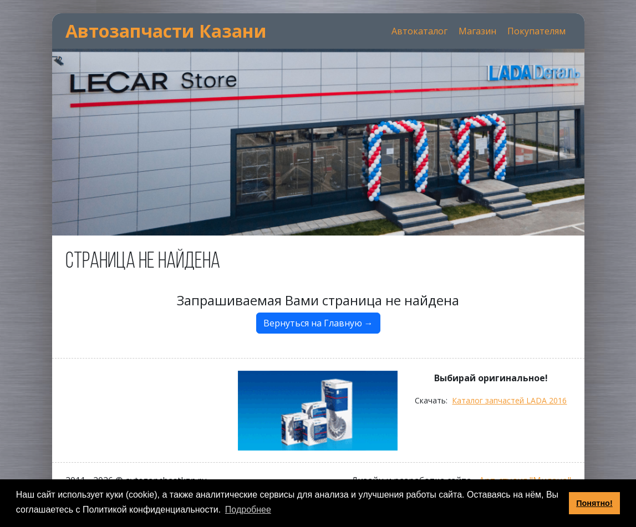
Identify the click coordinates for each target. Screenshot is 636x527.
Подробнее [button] (248, 509)
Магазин (477, 31)
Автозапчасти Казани (166, 31)
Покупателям (536, 31)
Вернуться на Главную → (318, 323)
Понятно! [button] (594, 503)
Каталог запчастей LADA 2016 (509, 400)
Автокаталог (419, 31)
